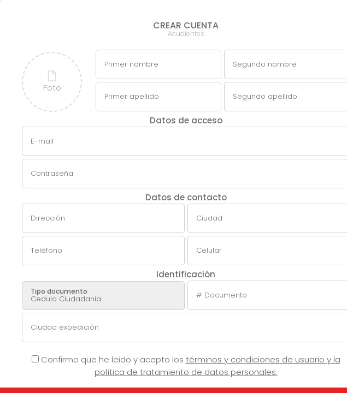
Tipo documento (59, 291)
